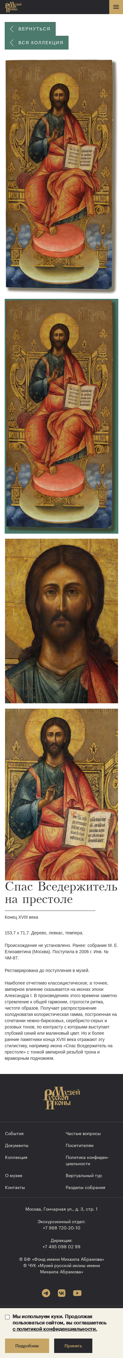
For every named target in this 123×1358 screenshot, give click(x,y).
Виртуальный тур (84, 1174)
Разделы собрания (85, 1186)
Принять (73, 1345)
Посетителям (80, 1144)
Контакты (15, 1186)
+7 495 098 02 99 (61, 1246)
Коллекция (16, 1156)
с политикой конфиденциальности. (55, 1329)
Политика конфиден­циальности (87, 1159)
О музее (13, 1174)
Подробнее (27, 1345)
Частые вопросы (83, 1132)
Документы (16, 1144)
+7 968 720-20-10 (61, 1227)
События (14, 1132)
